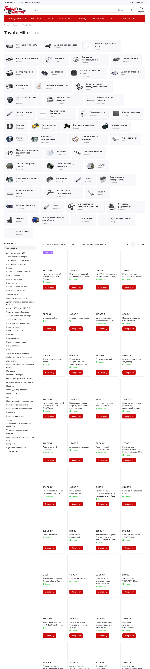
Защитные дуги (13, 327)
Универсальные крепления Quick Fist (18, 424)
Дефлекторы (12, 294)
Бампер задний (13, 275)
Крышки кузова (13, 346)
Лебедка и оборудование (17, 353)
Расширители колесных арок (19, 408)
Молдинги (10, 371)
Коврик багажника (14, 331)
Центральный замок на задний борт (20, 438)
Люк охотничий (13, 361)
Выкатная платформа (15, 290)
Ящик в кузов (12, 451)
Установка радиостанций (17, 430)
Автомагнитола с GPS (16, 253)
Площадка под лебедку (16, 390)
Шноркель (11, 444)
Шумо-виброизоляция (16, 447)
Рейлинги (10, 412)
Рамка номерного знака (17, 405)
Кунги (9, 349)
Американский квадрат (16, 257)
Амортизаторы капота (16, 264)
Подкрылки (11, 393)
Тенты (9, 420)
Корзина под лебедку (16, 342)
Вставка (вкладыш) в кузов (18, 287)
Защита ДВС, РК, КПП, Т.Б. (18, 308)
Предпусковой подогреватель (19, 401)
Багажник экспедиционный (18, 272)
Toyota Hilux (11, 248)
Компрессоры (12, 338)
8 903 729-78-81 (137, 2)
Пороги (9, 397)
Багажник (10, 268)
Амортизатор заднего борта (18, 260)
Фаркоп (9, 434)
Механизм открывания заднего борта (20, 365)
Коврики (10, 334)
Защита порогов (13, 319)
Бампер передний (14, 279)
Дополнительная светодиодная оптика (20, 303)
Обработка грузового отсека (19, 378)
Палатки (10, 386)
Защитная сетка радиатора (18, 323)
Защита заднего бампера (17, 312)
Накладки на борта (14, 375)
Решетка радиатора (15, 416)
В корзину (49, 287)
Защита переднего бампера (18, 316)
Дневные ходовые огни (16, 298)
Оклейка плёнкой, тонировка (19, 382)
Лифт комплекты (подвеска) (19, 357)
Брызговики (11, 283)
